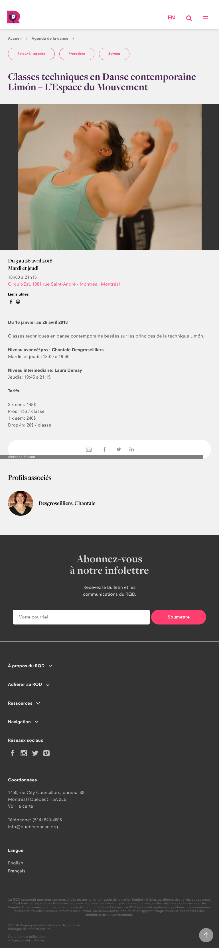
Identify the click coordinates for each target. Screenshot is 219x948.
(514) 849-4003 (47, 819)
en (171, 18)
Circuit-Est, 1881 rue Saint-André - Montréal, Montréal (64, 284)
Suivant (114, 54)
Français (16, 871)
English (15, 863)
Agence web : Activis (28, 940)
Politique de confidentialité (29, 929)
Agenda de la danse (50, 38)
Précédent (77, 54)
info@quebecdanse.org (33, 826)
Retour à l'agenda (31, 54)
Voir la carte (20, 806)
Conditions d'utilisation (26, 937)
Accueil (15, 38)
